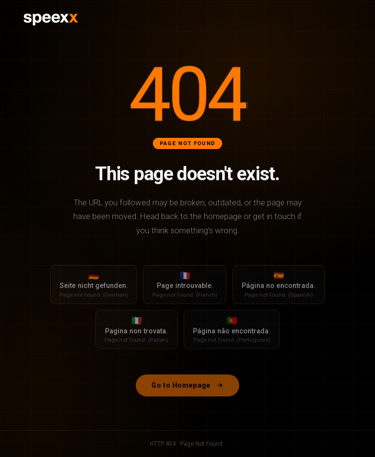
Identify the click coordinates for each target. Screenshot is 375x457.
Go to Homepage (187, 391)
